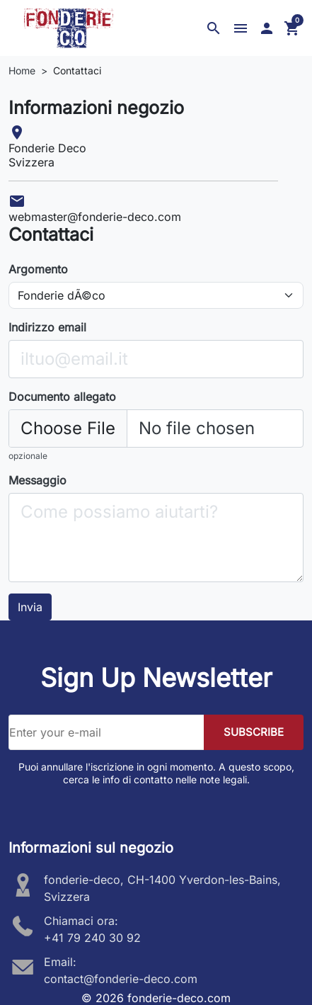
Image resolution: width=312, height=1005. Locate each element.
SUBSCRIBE (254, 732)
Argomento (38, 269)
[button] (213, 28)
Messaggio (37, 480)
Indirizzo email (47, 327)
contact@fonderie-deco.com (120, 979)
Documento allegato (62, 397)
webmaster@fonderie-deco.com (94, 217)
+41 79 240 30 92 (92, 938)
